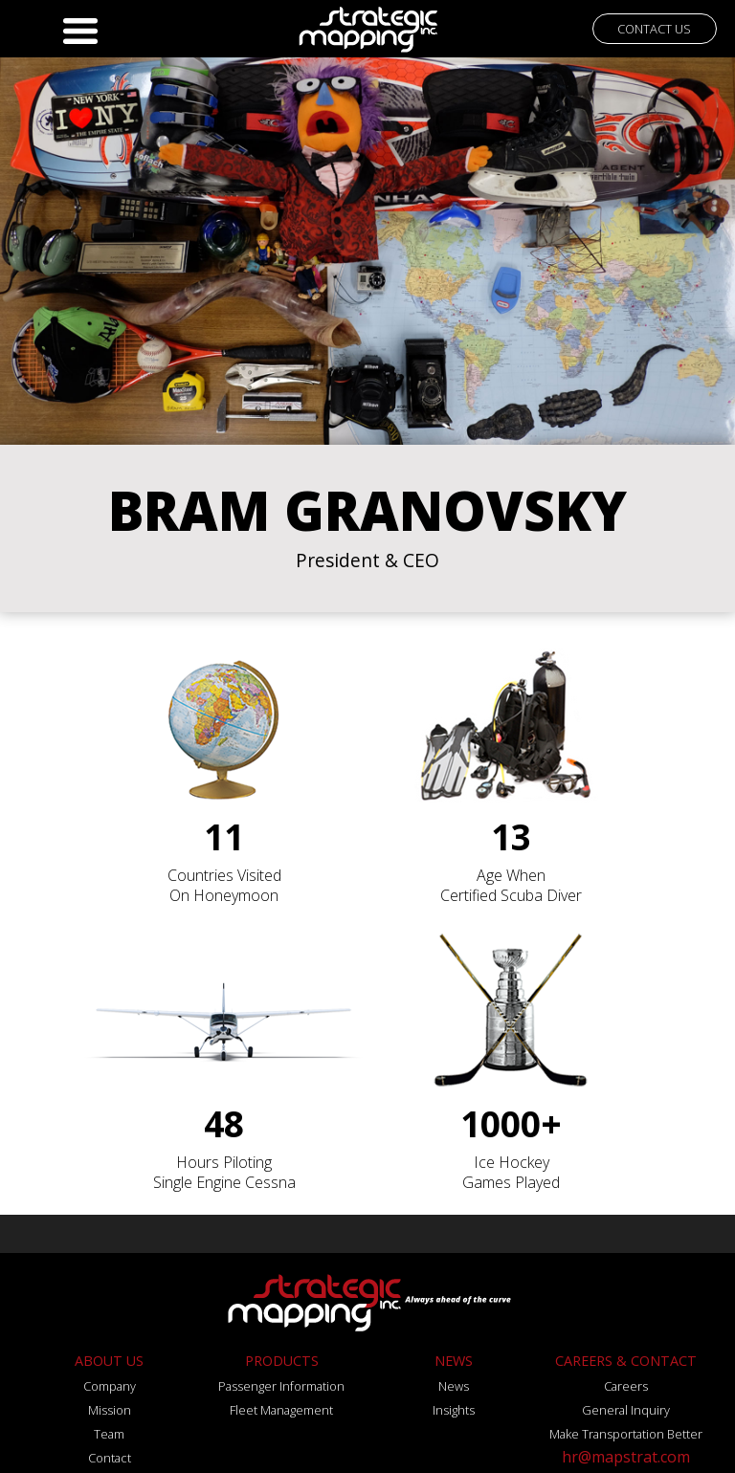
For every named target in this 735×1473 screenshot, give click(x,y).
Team (109, 1433)
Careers (626, 1386)
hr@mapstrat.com (626, 1456)
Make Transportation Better (625, 1433)
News (453, 1386)
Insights (454, 1409)
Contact (109, 1457)
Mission (109, 1409)
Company (109, 1386)
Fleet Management (281, 1409)
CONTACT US (654, 28)
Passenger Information (281, 1386)
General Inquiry (626, 1409)
